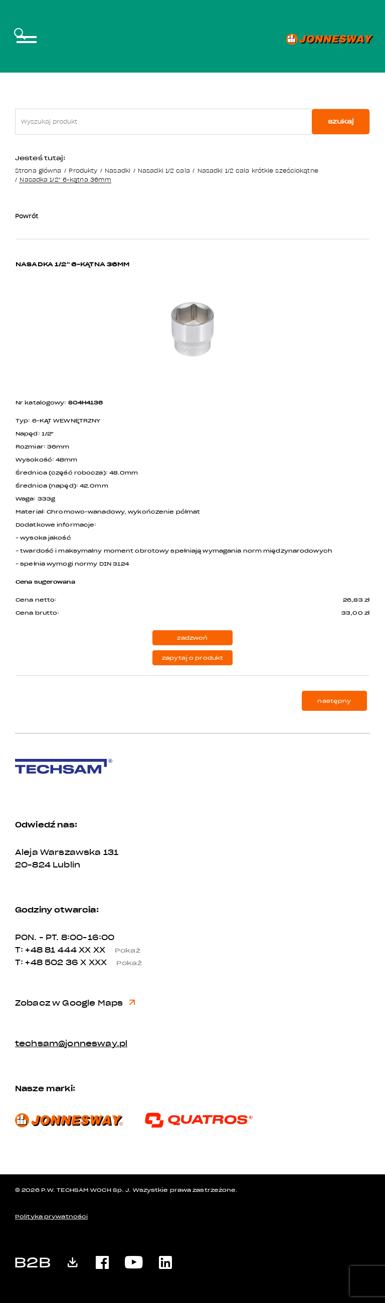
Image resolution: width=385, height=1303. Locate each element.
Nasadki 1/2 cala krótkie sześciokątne (258, 170)
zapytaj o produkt (193, 658)
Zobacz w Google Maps (75, 1003)
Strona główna (38, 170)
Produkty (83, 170)
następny (334, 701)
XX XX (113, 950)
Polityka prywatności (51, 1216)
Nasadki (117, 170)
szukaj (341, 121)
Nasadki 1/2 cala (164, 170)
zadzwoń (192, 638)
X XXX (114, 962)
